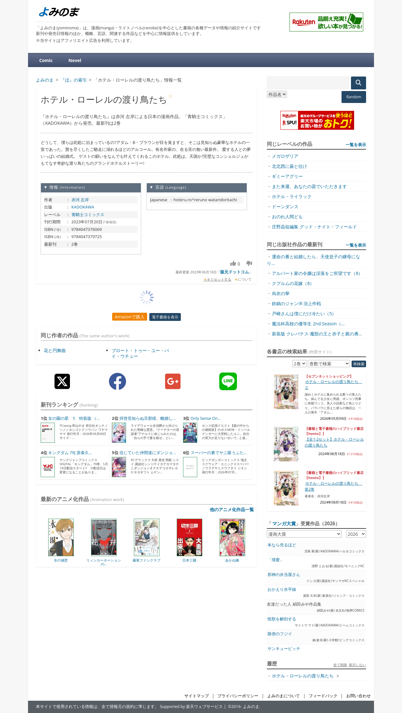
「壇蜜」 (275, 559)
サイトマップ (196, 696)
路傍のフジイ (279, 633)
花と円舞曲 (55, 350)
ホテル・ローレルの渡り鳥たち (303, 676)
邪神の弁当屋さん (283, 574)
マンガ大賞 (284, 523)
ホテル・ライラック (292, 196)
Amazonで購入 (130, 317)
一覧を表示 (356, 144)
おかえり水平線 (281, 589)
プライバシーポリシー (237, 696)
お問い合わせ (358, 696)
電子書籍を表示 (165, 317)
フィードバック (323, 696)
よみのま (251, 706)
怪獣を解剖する (281, 619)
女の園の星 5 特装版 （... (74, 418)
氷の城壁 (61, 560)
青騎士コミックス (88, 214)
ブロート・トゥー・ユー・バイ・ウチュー (140, 353)
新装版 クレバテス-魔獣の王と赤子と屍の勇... (317, 334)
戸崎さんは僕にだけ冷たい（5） (304, 314)
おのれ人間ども (287, 217)
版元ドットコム (234, 272)
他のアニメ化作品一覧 (232, 509)
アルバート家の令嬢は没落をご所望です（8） (317, 273)
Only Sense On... (206, 418)
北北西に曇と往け (289, 166)
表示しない (357, 664)
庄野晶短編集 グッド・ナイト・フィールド (314, 227)
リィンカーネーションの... (103, 562)
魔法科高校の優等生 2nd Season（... (308, 324)
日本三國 (189, 560)
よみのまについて (283, 696)
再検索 (359, 364)
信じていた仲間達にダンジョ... (147, 452)
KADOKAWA (83, 207)
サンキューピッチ (283, 648)
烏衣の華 (281, 293)
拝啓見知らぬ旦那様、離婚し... (147, 418)
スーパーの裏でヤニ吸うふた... (219, 452)
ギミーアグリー (287, 176)
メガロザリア (285, 156)
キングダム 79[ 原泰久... (70, 452)
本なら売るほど (281, 545)
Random (353, 97)
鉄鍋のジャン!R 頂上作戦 (296, 303)
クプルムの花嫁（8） (293, 283)
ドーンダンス (285, 206)
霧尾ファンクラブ (146, 560)
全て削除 (340, 664)
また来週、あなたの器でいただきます (309, 186)
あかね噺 (232, 560)
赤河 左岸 (80, 199)
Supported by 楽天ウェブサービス (191, 706)
